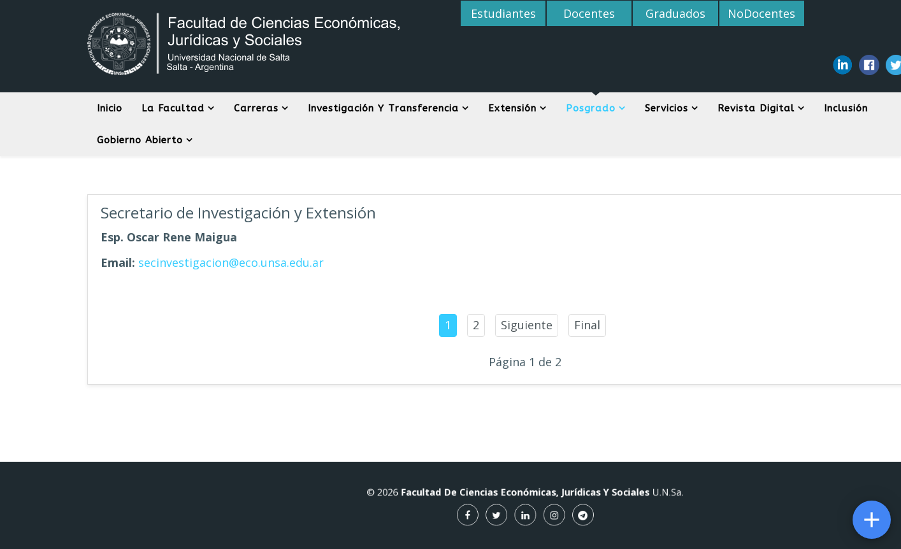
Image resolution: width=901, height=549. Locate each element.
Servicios (666, 108)
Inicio (109, 108)
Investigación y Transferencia (383, 108)
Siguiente (526, 324)
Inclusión (846, 108)
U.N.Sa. (634, 495)
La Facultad (173, 108)
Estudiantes (503, 13)
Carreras (256, 108)
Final (587, 324)
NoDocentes (761, 13)
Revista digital (756, 108)
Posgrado (591, 108)
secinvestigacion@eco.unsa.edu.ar (231, 262)
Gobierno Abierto (140, 140)
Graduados (675, 13)
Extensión (512, 108)
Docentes (589, 13)
